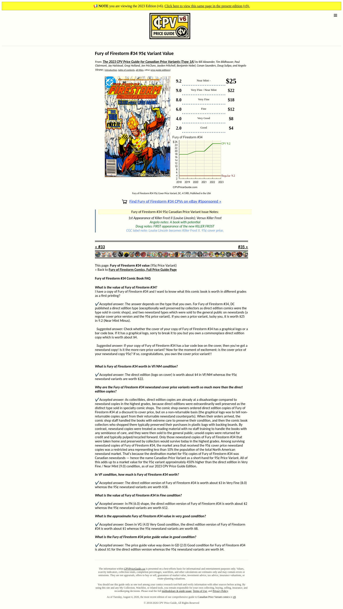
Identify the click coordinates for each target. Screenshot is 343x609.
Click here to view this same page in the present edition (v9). (207, 6)
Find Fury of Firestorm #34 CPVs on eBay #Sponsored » (171, 201)
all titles (140, 70)
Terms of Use (200, 591)
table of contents (126, 70)
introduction (111, 70)
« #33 (100, 246)
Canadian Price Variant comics (214, 596)
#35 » (243, 246)
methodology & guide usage (177, 591)
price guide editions (160, 70)
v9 (234, 596)
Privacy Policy (220, 591)
